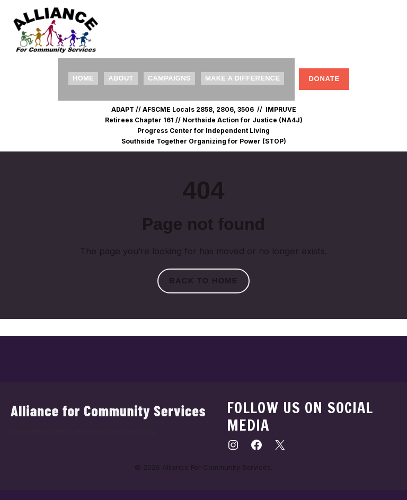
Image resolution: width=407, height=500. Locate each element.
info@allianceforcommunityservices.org (83, 430)
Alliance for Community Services (108, 410)
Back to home (203, 280)
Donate (324, 79)
